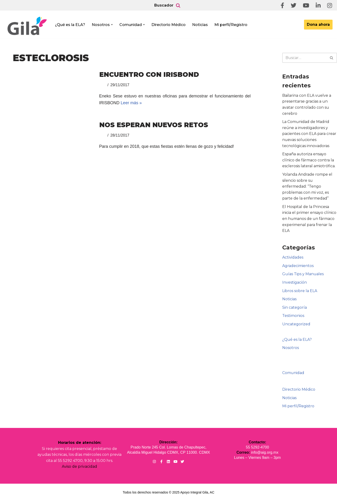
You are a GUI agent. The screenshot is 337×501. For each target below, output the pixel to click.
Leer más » (131, 102)
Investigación (294, 282)
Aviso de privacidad (79, 466)
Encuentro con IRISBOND (149, 74)
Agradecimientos (298, 265)
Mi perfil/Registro (230, 24)
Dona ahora (318, 24)
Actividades (292, 257)
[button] (112, 25)
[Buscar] (178, 5)
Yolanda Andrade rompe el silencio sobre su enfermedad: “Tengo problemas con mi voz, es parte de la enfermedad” (307, 186)
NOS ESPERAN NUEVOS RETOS (153, 125)
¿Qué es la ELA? (70, 24)
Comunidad (293, 373)
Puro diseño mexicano (305, 381)
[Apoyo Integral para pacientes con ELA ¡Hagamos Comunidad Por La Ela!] (27, 26)
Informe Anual (298, 356)
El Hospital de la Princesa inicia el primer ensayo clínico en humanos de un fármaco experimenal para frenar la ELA (309, 218)
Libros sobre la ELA (299, 291)
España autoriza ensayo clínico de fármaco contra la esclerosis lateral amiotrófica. (308, 160)
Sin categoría (294, 307)
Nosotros (290, 347)
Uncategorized (296, 324)
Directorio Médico (168, 24)
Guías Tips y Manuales (303, 274)
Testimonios (293, 315)
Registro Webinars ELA (306, 364)
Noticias (200, 24)
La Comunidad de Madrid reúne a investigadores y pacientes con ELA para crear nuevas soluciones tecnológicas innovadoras (309, 133)
